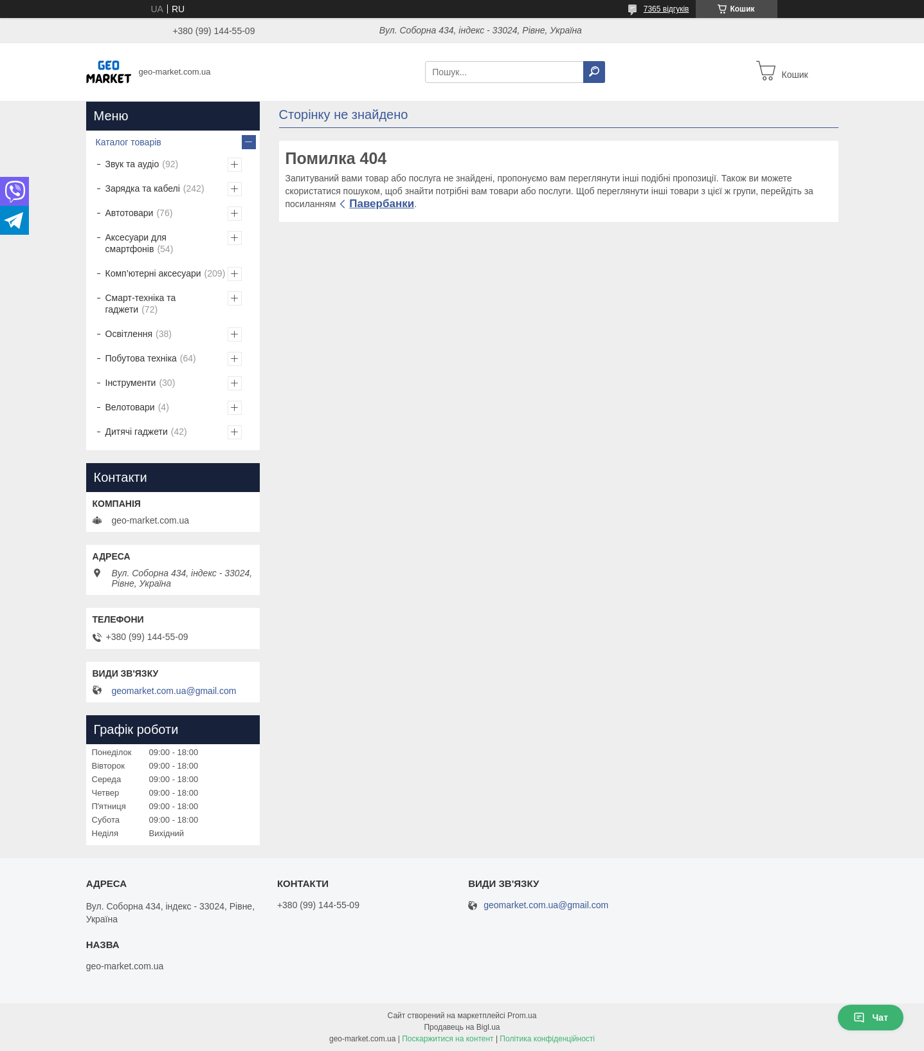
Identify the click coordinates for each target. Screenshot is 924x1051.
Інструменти (130, 383)
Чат (870, 1017)
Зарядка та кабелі (142, 188)
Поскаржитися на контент (447, 1038)
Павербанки (381, 203)
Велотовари (130, 407)
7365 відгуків (666, 9)
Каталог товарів (128, 142)
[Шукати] (594, 72)
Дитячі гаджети (136, 431)
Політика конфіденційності (547, 1038)
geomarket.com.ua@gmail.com (174, 691)
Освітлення (129, 334)
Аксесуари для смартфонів (136, 243)
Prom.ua (521, 1015)
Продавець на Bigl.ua (462, 1027)
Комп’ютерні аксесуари (153, 273)
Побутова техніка (141, 358)
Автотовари (129, 213)
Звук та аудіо (132, 164)
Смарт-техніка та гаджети (140, 304)
